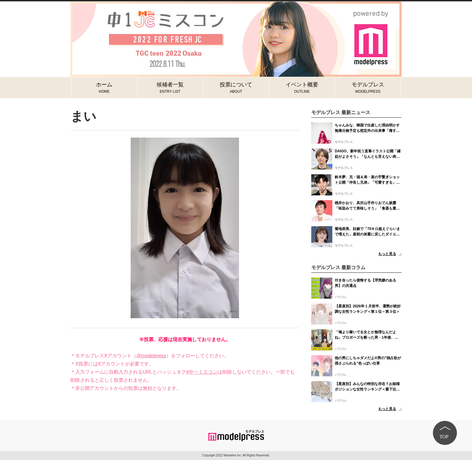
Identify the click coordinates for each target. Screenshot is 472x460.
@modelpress (151, 355)
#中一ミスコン (202, 372)
